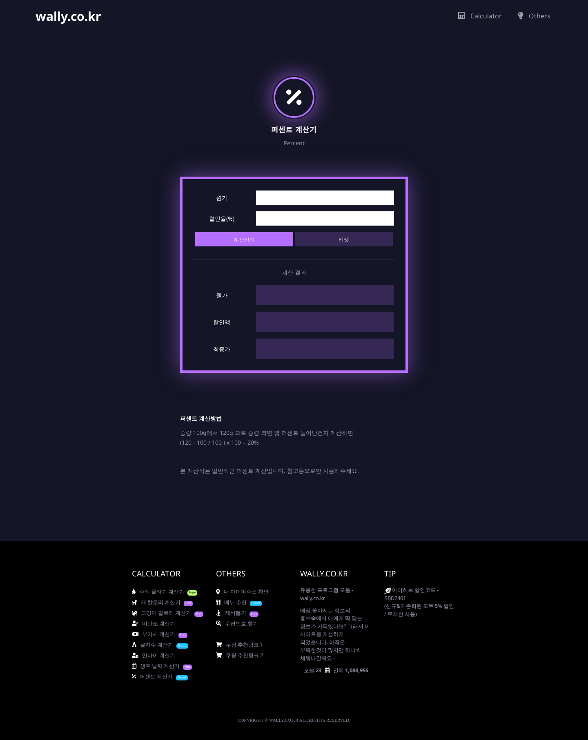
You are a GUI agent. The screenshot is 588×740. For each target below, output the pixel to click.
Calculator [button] (480, 15)
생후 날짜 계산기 (156, 665)
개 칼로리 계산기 (156, 602)
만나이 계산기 (153, 655)
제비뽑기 (231, 612)
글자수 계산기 (152, 644)
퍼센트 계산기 (152, 676)
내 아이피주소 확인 (242, 591)
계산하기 (244, 239)
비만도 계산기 (153, 623)
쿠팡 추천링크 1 (239, 644)
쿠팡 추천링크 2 (239, 655)
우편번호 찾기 (237, 623)
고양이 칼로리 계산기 (161, 612)
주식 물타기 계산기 (158, 591)
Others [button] (534, 15)
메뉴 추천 (231, 602)
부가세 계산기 (153, 634)
